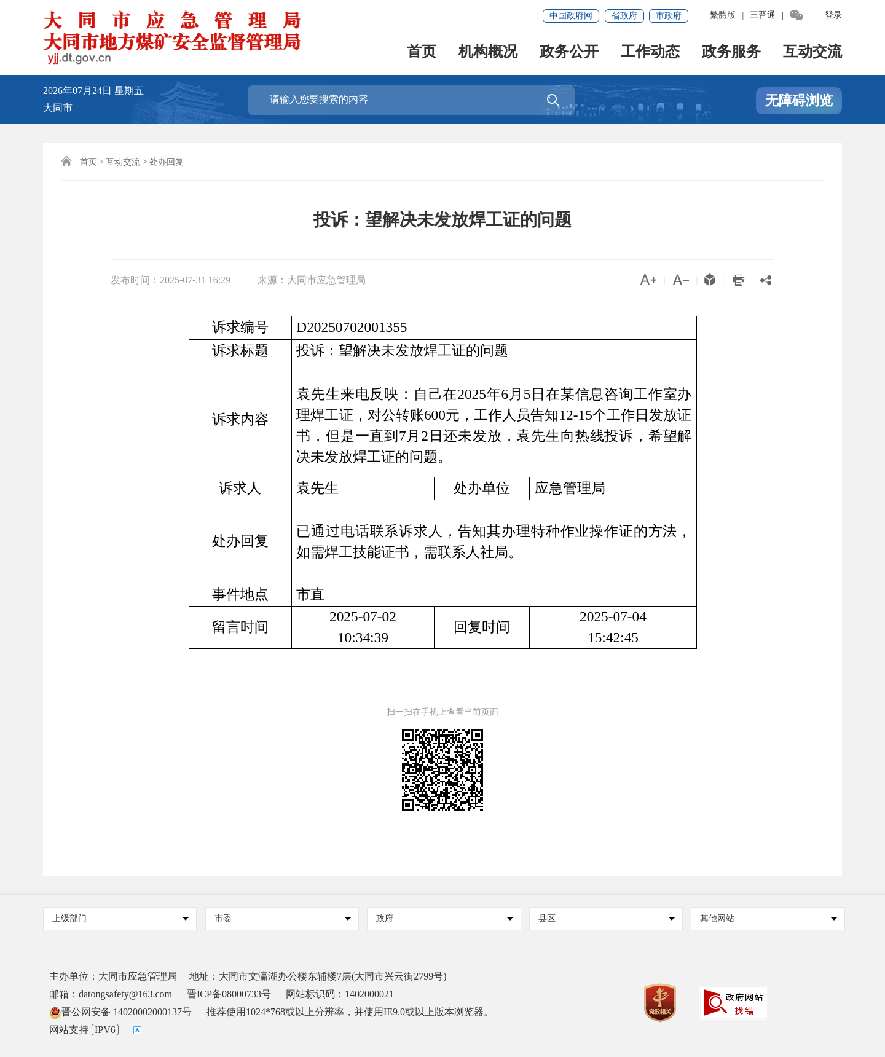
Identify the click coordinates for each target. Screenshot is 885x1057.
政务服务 (731, 52)
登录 (833, 15)
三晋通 (763, 15)
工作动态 (650, 52)
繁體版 (723, 15)
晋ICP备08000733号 (229, 994)
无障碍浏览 (799, 100)
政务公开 (569, 52)
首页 (421, 52)
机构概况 (487, 52)
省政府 (624, 15)
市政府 (669, 15)
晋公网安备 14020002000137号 (120, 1012)
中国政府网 (570, 15)
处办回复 (166, 162)
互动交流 (812, 52)
